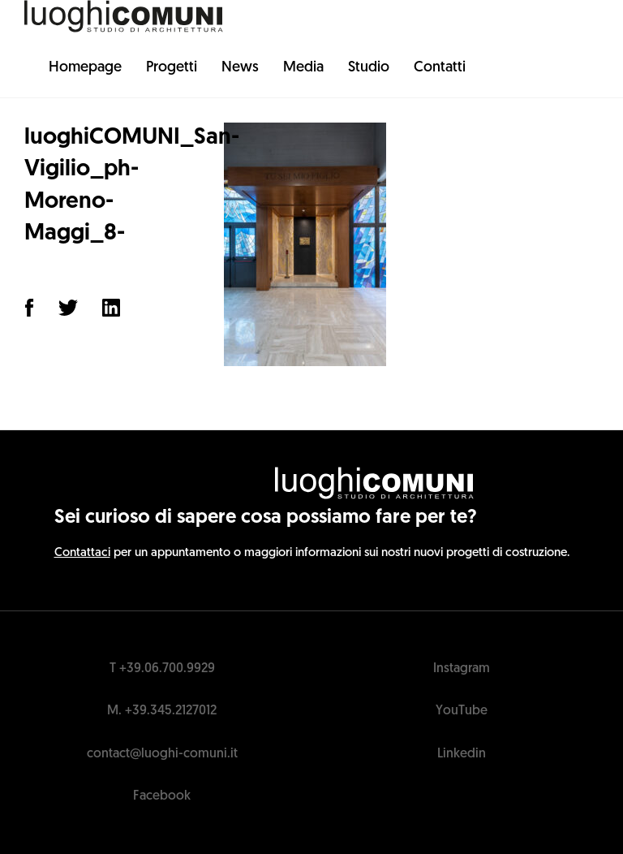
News (240, 67)
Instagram (461, 668)
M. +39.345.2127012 (162, 711)
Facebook (162, 796)
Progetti (171, 67)
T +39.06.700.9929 (162, 668)
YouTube (462, 711)
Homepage (85, 67)
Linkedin (461, 754)
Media (303, 67)
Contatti (440, 67)
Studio (368, 67)
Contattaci (82, 553)
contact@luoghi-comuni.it (162, 754)
